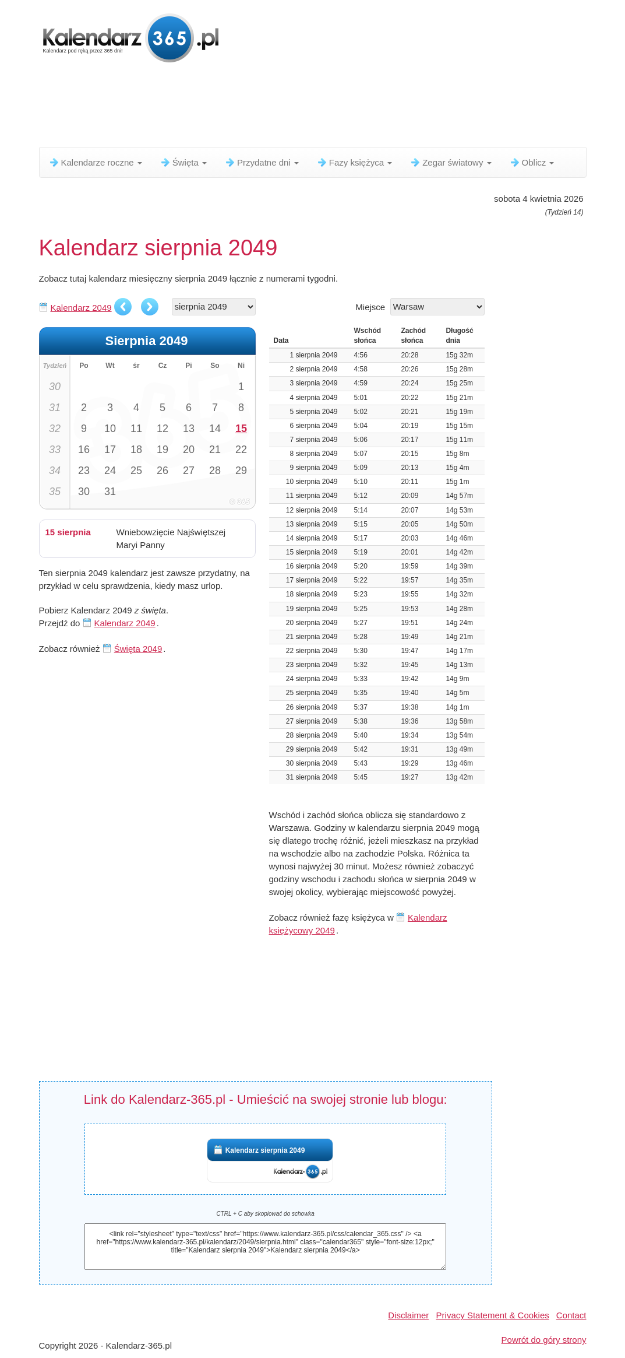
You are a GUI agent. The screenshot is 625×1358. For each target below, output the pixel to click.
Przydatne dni (261, 162)
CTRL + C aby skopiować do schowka (265, 1213)
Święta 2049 (138, 649)
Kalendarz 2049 (81, 308)
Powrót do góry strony (544, 1340)
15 (241, 428)
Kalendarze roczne (95, 162)
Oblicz (532, 162)
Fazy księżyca (354, 162)
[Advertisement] (321, 108)
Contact (571, 1315)
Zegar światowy (450, 162)
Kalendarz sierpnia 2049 (265, 1150)
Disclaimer (408, 1315)
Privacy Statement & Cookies (492, 1315)
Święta (183, 162)
